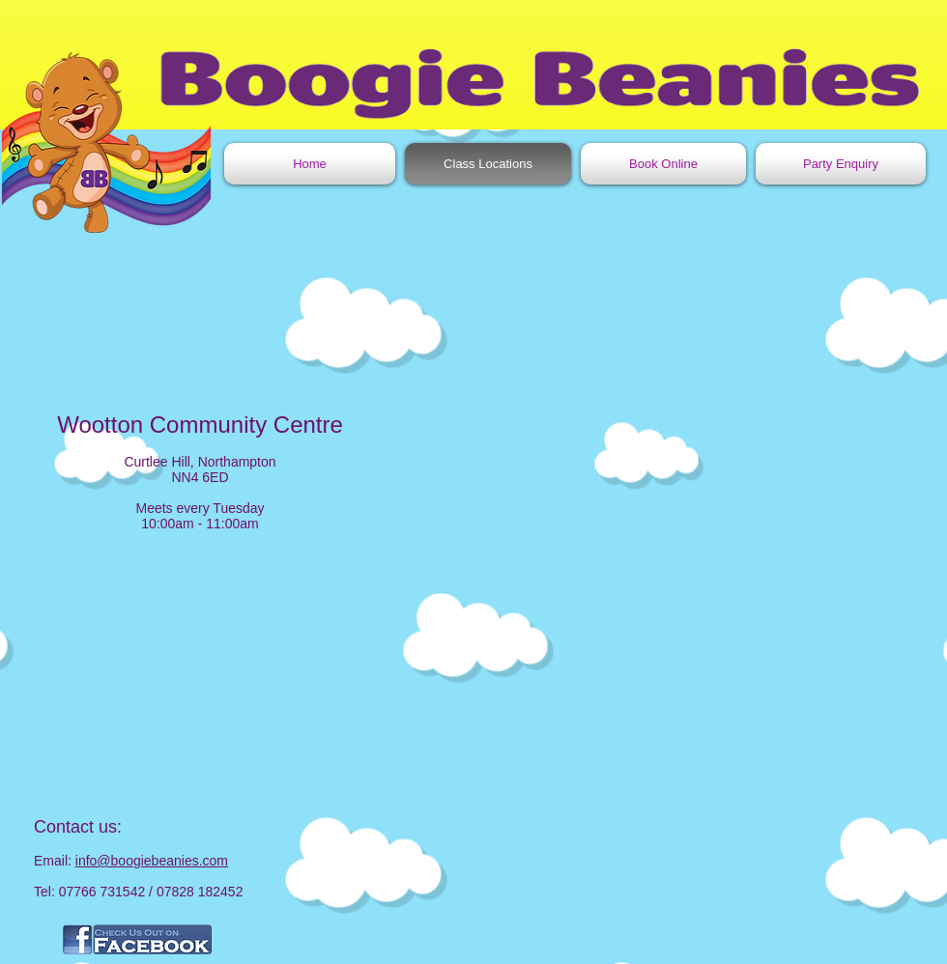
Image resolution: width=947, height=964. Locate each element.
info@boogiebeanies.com (151, 860)
